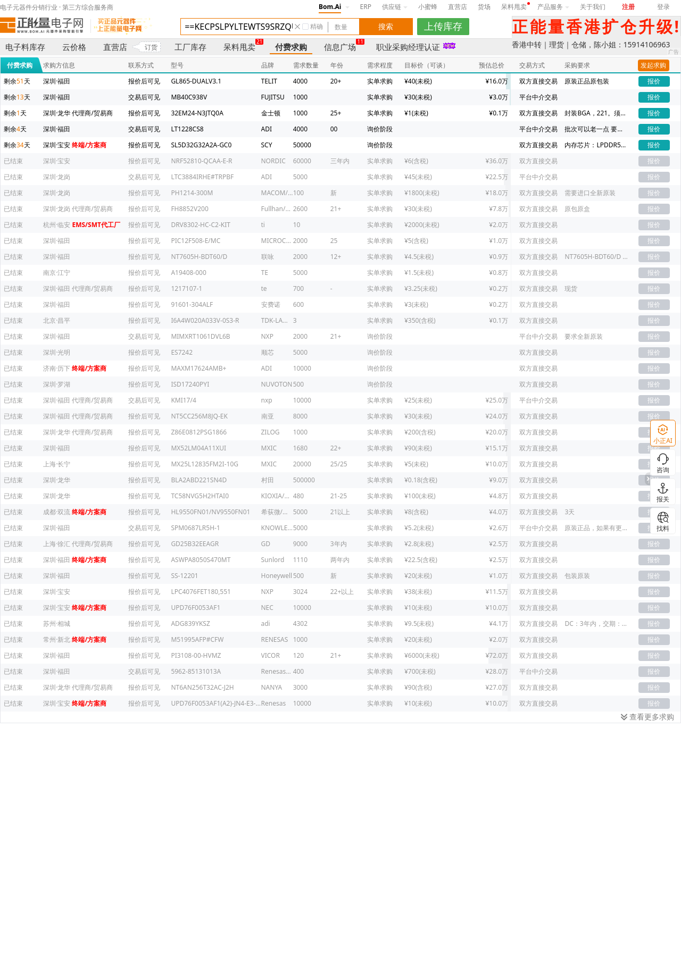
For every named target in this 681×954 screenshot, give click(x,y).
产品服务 (553, 6)
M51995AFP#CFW (197, 639)
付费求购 (291, 46)
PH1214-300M (192, 192)
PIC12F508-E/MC (195, 240)
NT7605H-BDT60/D (199, 256)
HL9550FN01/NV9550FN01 (210, 511)
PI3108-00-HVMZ (196, 655)
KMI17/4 (183, 400)
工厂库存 (190, 46)
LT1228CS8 (187, 128)
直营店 (457, 6)
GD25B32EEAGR (195, 543)
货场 (484, 6)
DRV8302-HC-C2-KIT (200, 224)
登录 (663, 6)
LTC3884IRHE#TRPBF (202, 176)
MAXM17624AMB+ (198, 368)
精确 (316, 26)
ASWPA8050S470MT (200, 559)
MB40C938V (189, 97)
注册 (628, 6)
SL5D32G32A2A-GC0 (201, 144)
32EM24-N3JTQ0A (197, 113)
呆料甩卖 (514, 6)
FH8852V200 (189, 208)
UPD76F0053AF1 (195, 607)
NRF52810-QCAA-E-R (201, 160)
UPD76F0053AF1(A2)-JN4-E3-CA (217, 703)
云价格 (74, 46)
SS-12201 (184, 575)
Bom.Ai (330, 6)
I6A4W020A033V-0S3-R (205, 320)
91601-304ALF (192, 304)
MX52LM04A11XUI (198, 448)
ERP (365, 6)
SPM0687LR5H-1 (195, 527)
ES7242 (182, 352)
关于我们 (592, 6)
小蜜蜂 (427, 6)
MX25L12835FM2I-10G (204, 463)
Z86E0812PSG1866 (199, 432)
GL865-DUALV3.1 (196, 81)
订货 (151, 47)
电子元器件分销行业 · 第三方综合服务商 (56, 7)
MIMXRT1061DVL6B (200, 336)
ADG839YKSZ (190, 623)
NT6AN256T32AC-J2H (202, 687)
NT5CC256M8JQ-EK (199, 416)
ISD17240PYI (190, 384)
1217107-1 (186, 288)
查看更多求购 (647, 717)
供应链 (395, 6)
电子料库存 (25, 46)
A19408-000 (188, 272)
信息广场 (340, 46)
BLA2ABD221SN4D (199, 479)
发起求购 (653, 65)
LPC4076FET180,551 (201, 591)
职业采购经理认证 (408, 46)
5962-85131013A (196, 671)
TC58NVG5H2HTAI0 (200, 495)
